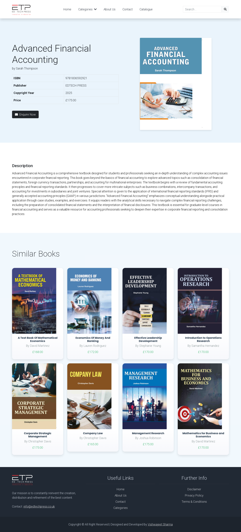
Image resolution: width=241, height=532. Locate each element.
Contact (128, 9)
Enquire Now (25, 114)
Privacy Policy (194, 495)
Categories (87, 9)
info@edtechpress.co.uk (39, 506)
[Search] (202, 9)
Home (67, 9)
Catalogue (146, 9)
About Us (109, 9)
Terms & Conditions (194, 501)
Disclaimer (194, 489)
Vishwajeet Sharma (160, 524)
